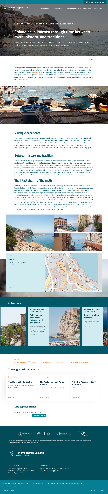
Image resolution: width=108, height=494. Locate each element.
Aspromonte (60, 364)
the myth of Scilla (38, 200)
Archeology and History (48, 379)
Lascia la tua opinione (39, 418)
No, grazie (101, 490)
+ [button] (47, 255)
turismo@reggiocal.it (51, 473)
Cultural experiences (79, 379)
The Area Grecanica (46, 364)
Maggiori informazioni (9, 490)
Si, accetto (93, 490)
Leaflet (86, 290)
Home (16, 24)
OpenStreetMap (93, 290)
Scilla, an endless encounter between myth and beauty (37, 320)
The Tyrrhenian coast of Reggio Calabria (51, 24)
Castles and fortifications (17, 379)
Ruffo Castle (37, 72)
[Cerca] (104, 8)
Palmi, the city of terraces (91, 316)
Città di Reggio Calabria (7, 2)
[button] (50, 351)
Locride (34, 364)
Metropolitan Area (27, 24)
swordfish (80, 190)
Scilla (78, 68)
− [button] (47, 258)
